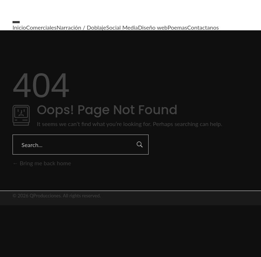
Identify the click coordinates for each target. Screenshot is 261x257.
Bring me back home (42, 163)
